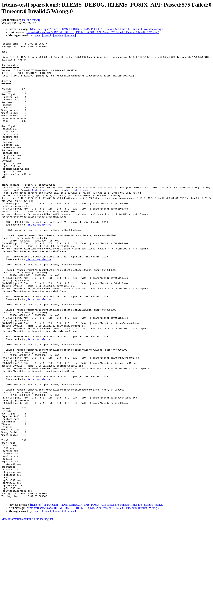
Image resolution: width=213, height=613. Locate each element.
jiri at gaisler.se (38, 261)
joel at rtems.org (31, 19)
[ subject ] (59, 35)
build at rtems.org (78, 219)
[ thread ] (47, 35)
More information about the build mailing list (27, 609)
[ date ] (37, 35)
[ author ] (70, 35)
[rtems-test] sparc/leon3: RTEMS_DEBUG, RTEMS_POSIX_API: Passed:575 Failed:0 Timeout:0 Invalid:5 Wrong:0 (96, 29)
